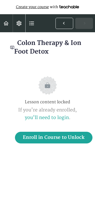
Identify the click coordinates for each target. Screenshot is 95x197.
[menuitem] (19, 23)
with (47, 7)
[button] (6, 23)
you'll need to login (47, 118)
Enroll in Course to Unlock (54, 137)
